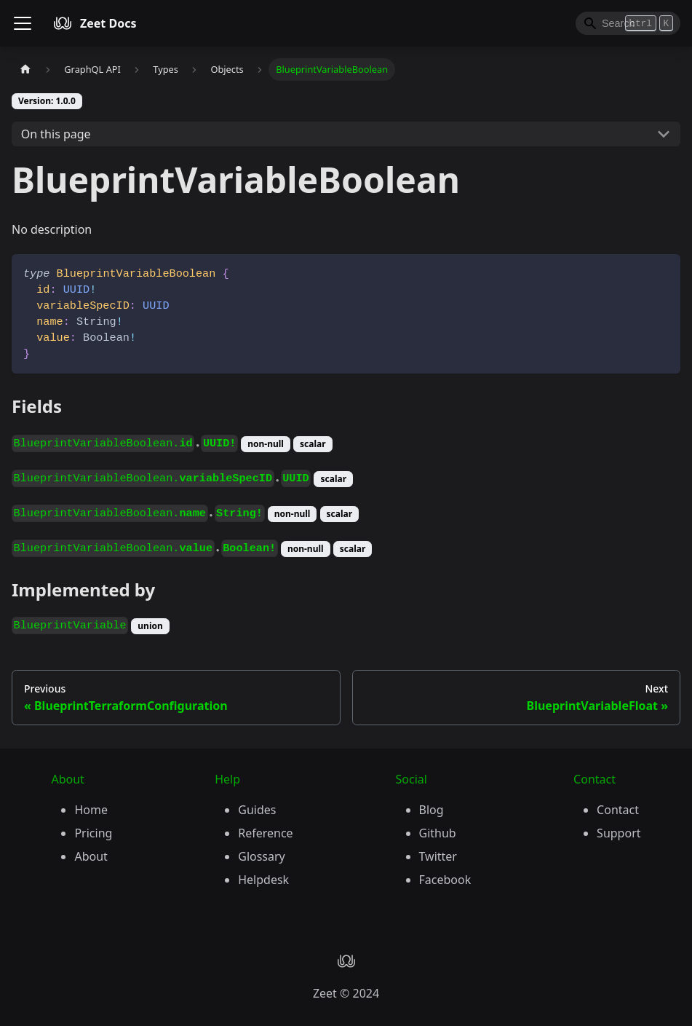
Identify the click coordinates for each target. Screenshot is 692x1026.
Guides (257, 810)
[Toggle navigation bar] (22, 23)
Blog (431, 810)
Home (91, 810)
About (90, 856)
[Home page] (25, 69)
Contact (618, 810)
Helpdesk (263, 880)
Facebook (445, 880)
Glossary (261, 856)
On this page (56, 134)
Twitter (438, 856)
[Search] (628, 23)
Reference (265, 833)
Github (437, 833)
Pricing (93, 833)
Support (618, 833)
